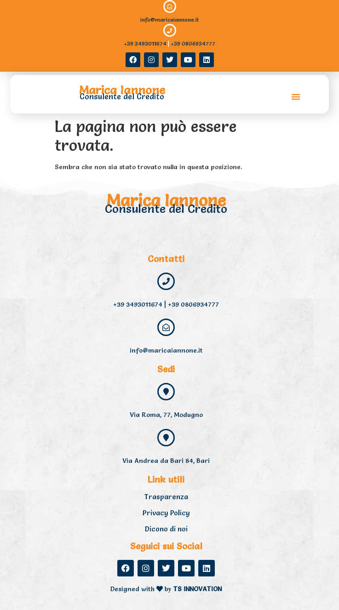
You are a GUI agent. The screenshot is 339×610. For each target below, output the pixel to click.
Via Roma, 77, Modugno (166, 414)
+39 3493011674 (145, 43)
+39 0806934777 (193, 43)
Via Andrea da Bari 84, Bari (166, 460)
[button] (296, 96)
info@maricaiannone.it (169, 19)
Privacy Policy (166, 512)
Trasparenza (166, 496)
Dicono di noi (166, 528)
